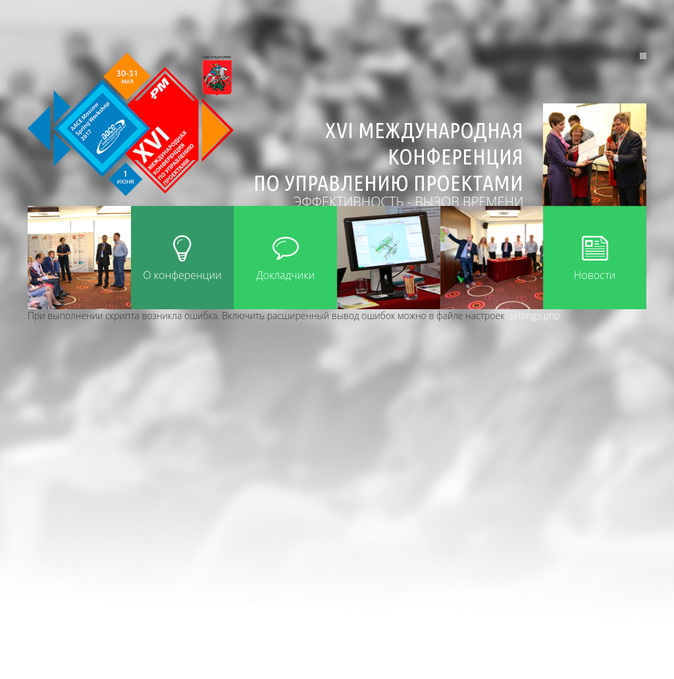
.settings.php (533, 315)
